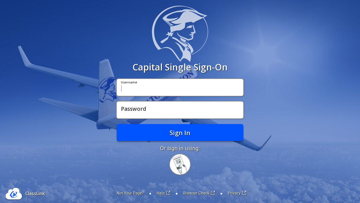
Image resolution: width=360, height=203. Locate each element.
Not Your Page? (130, 193)
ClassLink (35, 193)
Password (133, 109)
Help (163, 193)
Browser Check (199, 193)
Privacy (237, 193)
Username (129, 82)
